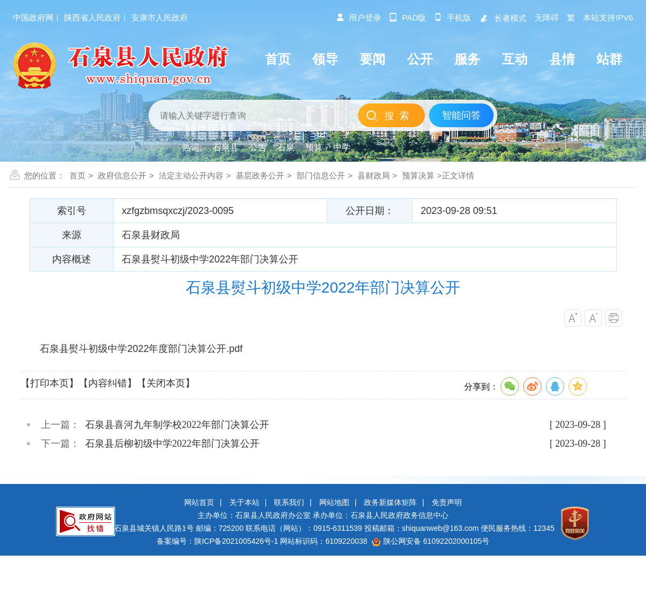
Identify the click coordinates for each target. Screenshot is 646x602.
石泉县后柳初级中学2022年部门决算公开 (172, 443)
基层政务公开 (260, 175)
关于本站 (244, 502)
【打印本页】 (49, 383)
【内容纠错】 (108, 383)
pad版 (407, 17)
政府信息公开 (122, 175)
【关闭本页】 (166, 383)
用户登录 (358, 17)
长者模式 (502, 18)
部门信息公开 (321, 175)
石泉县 (225, 147)
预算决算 (418, 175)
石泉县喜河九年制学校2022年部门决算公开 (177, 424)
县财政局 (373, 175)
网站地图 (334, 502)
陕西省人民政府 (92, 17)
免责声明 (447, 502)
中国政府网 (33, 17)
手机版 (452, 17)
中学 (341, 147)
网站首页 (199, 502)
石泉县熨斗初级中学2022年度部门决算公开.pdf (141, 348)
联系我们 (289, 502)
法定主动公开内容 (191, 175)
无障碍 (547, 17)
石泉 (285, 147)
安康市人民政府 (159, 17)
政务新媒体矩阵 (390, 502)
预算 (313, 147)
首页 (77, 175)
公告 (257, 147)
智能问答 (461, 115)
